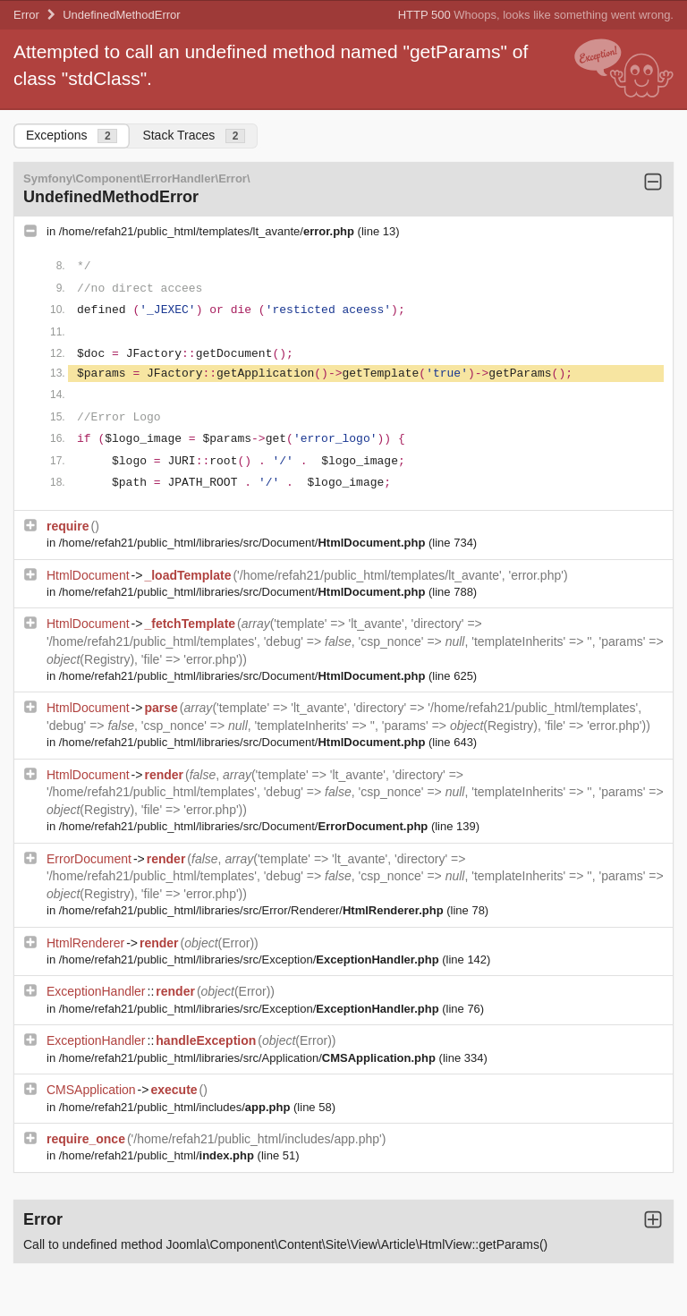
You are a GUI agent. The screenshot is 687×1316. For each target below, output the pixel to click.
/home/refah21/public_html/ (158, 1155)
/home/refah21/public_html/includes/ (176, 1107)
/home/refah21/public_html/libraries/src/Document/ (243, 542)
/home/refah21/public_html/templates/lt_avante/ (208, 231)
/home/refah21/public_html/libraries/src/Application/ (249, 1058)
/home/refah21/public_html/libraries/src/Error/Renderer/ (253, 910)
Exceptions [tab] (71, 135)
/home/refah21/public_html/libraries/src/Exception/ (250, 959)
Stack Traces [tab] (193, 135)
